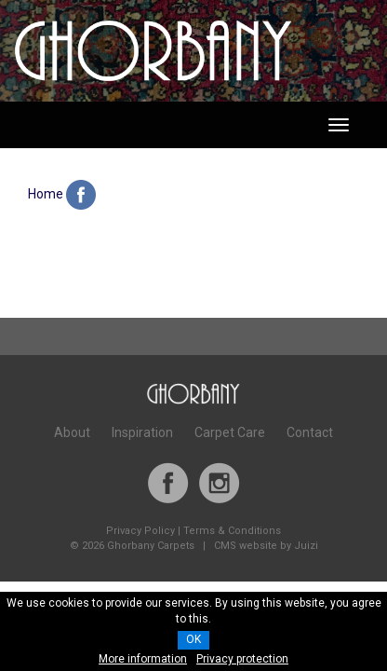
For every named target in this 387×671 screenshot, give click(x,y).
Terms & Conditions (232, 531)
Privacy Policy (140, 531)
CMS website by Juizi (266, 546)
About (72, 432)
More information (143, 658)
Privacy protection (242, 658)
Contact (310, 432)
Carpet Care (229, 432)
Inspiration (142, 432)
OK (193, 639)
